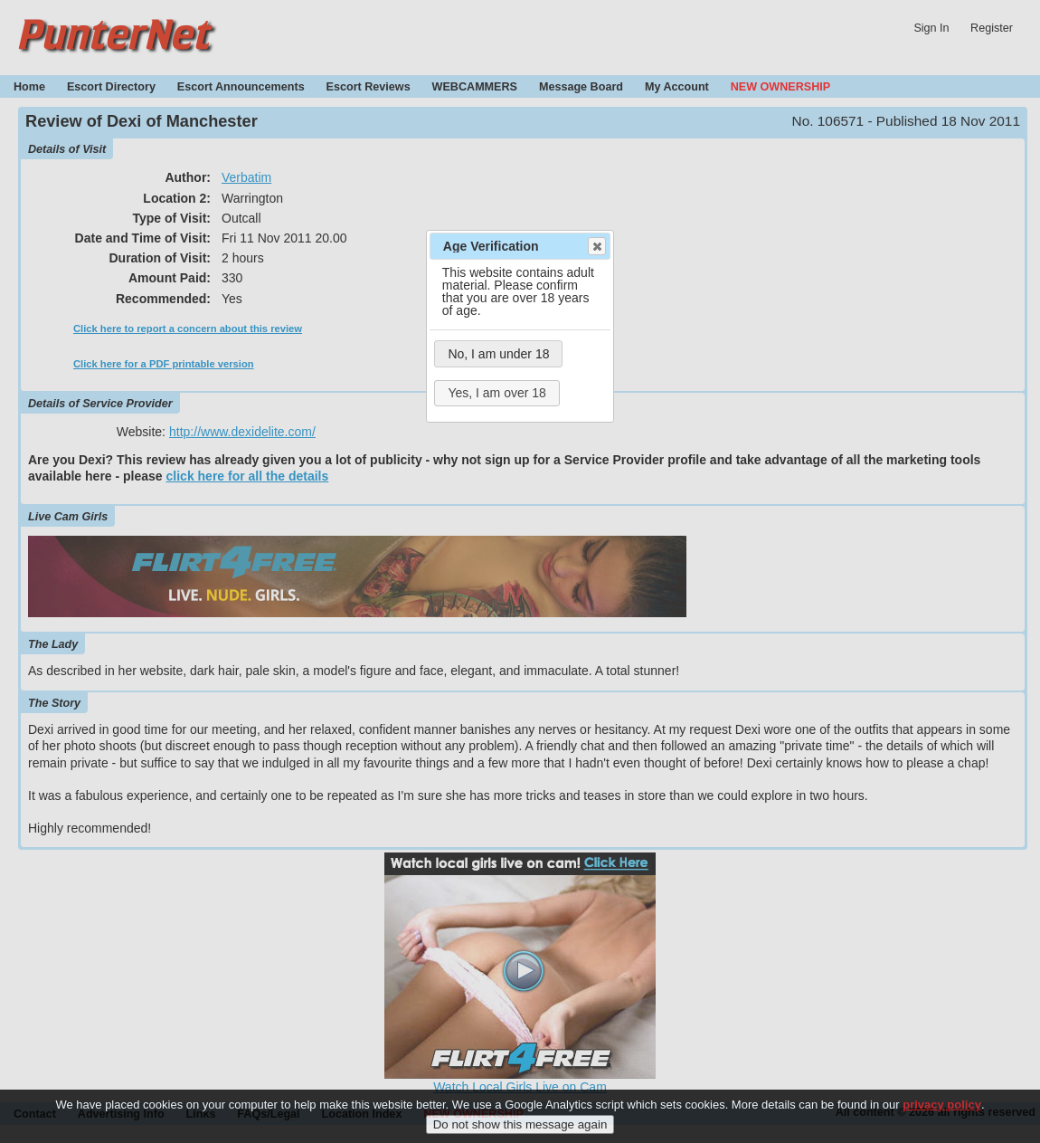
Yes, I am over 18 (496, 393)
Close (596, 246)
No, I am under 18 (498, 354)
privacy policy (942, 1113)
